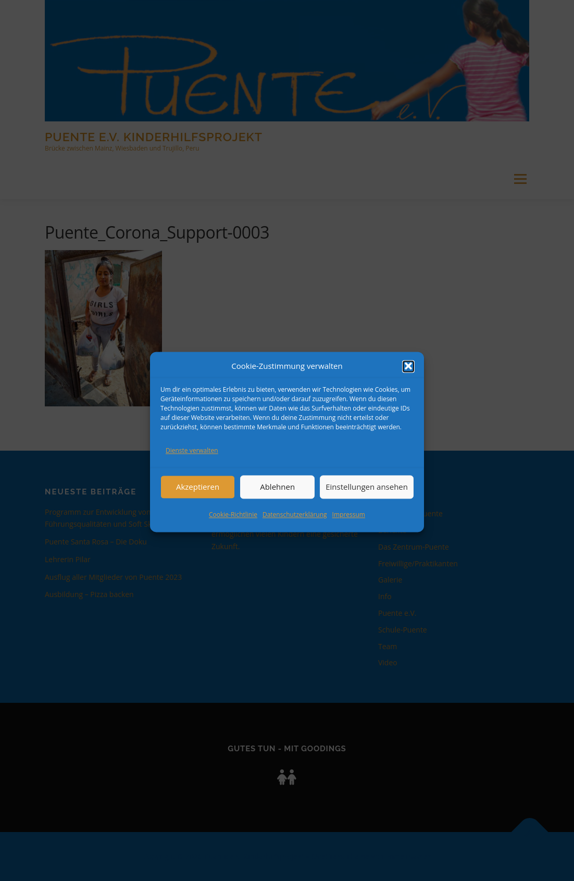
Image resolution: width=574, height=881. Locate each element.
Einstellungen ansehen (367, 496)
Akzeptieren (197, 496)
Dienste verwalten (192, 459)
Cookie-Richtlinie (233, 523)
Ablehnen (277, 496)
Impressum (348, 523)
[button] (408, 375)
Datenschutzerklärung (295, 523)
